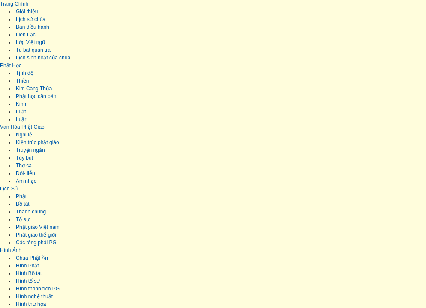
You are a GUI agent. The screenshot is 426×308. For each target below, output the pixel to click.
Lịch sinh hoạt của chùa (43, 58)
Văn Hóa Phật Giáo (22, 127)
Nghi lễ (24, 135)
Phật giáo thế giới (36, 235)
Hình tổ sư (28, 281)
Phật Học (10, 65)
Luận (21, 119)
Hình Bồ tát (29, 273)
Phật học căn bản (36, 96)
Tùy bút (24, 158)
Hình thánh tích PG (38, 289)
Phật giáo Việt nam (38, 227)
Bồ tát (23, 204)
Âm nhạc (26, 181)
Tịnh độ (24, 73)
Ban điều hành (32, 27)
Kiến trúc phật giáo (37, 142)
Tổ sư (23, 219)
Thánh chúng (31, 212)
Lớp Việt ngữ (30, 42)
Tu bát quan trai (34, 50)
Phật (21, 196)
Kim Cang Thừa (34, 89)
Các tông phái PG (36, 243)
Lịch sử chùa (30, 19)
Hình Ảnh (10, 250)
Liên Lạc (26, 35)
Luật (21, 112)
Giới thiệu (27, 12)
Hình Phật (27, 266)
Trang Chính (14, 4)
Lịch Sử (9, 189)
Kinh (21, 104)
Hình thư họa (31, 304)
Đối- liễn (25, 173)
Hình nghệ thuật (34, 296)
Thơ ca (24, 166)
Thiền (22, 81)
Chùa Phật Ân (32, 258)
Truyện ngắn (30, 150)
